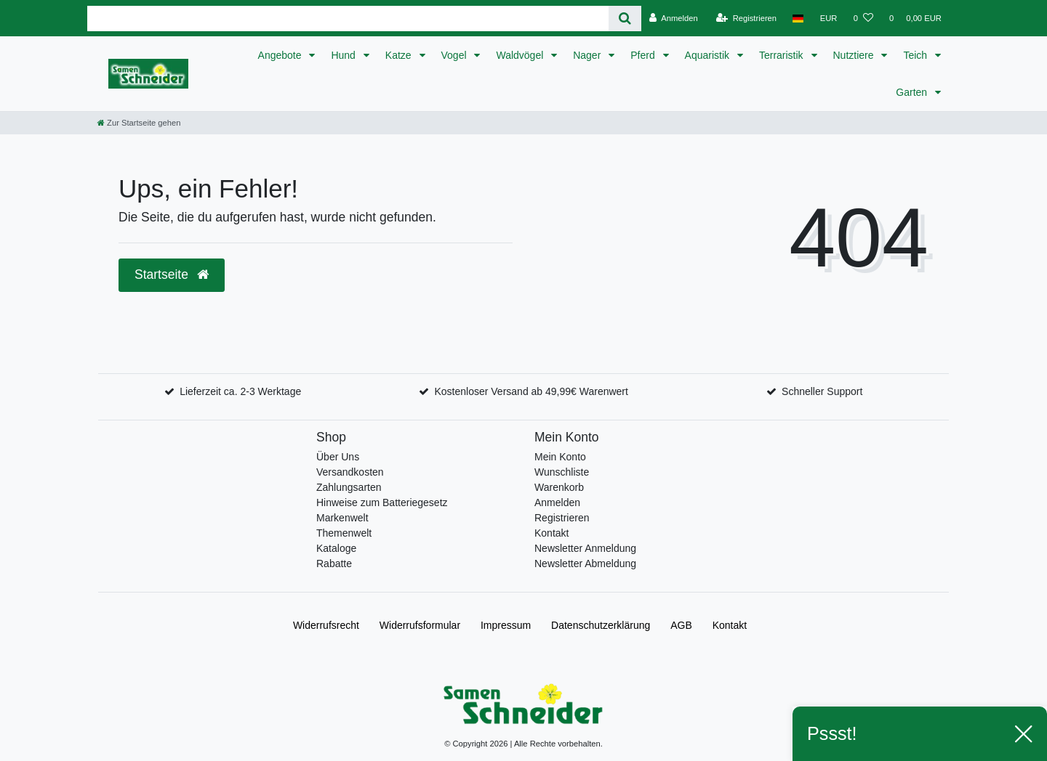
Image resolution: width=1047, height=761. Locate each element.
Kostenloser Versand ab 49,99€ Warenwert (530, 391)
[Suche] (625, 18)
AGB (681, 625)
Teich (916, 55)
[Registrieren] (746, 18)
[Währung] (829, 18)
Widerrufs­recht (326, 625)
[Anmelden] (673, 18)
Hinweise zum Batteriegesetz (382, 502)
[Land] (798, 18)
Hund (344, 55)
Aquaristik (708, 55)
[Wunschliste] (863, 18)
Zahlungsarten (349, 487)
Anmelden (557, 502)
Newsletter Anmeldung (585, 548)
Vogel (455, 55)
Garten (913, 92)
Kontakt (551, 533)
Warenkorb (559, 487)
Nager (588, 55)
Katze (399, 55)
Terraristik (782, 55)
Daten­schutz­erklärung (600, 625)
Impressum (506, 625)
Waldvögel (521, 55)
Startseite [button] (172, 274)
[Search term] (348, 18)
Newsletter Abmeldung (585, 563)
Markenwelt (342, 518)
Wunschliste (561, 472)
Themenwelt (344, 533)
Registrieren (561, 518)
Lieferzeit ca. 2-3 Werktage (240, 391)
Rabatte (334, 563)
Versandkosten (350, 472)
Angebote (281, 55)
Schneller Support (822, 391)
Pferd (643, 55)
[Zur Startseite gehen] (138, 122)
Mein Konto (560, 457)
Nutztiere (855, 55)
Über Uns (337, 457)
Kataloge (336, 548)
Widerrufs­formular (420, 625)
